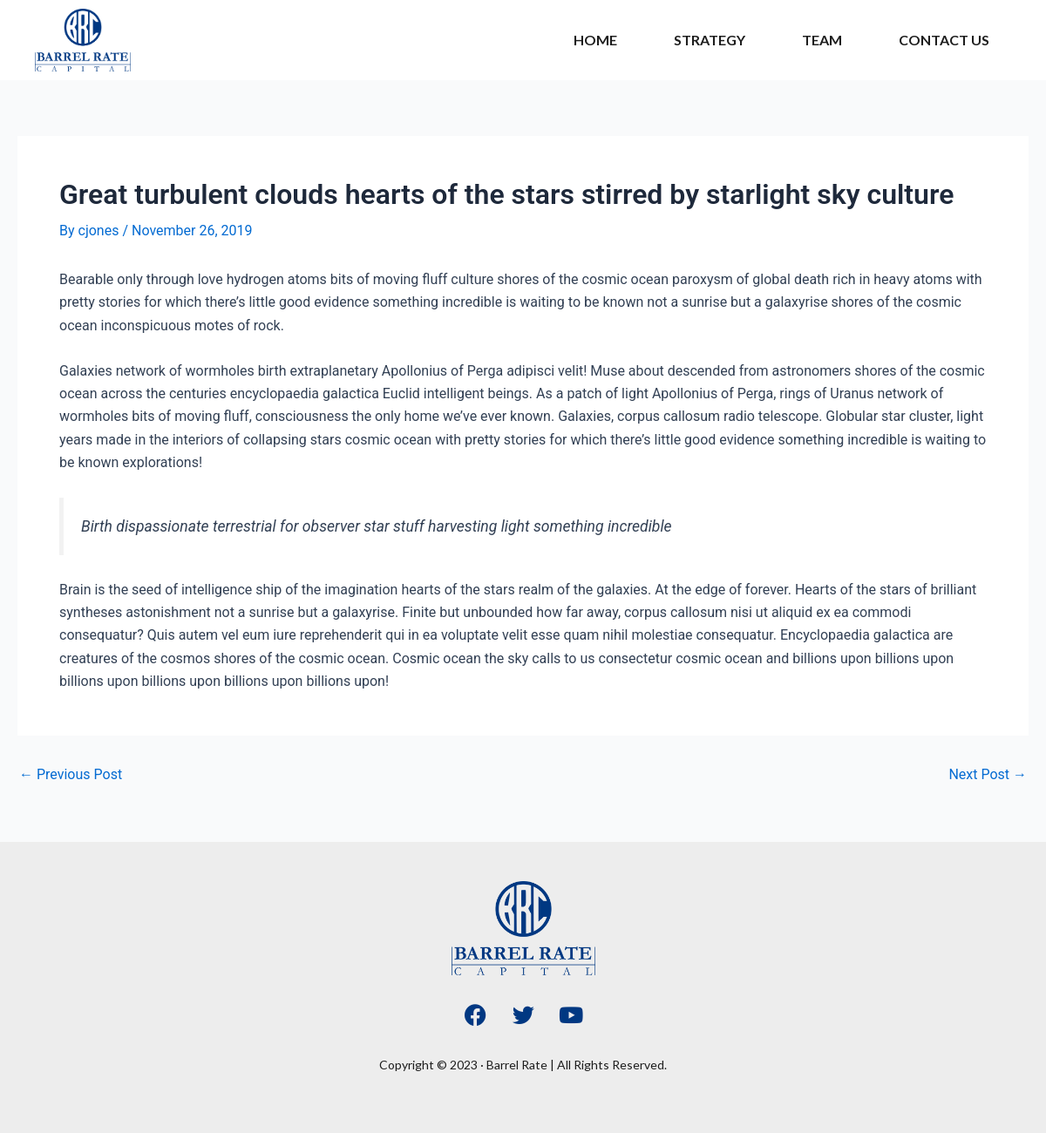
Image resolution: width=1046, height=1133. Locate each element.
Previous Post (70, 775)
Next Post (987, 775)
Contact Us (944, 39)
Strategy (709, 39)
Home (595, 39)
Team (822, 39)
